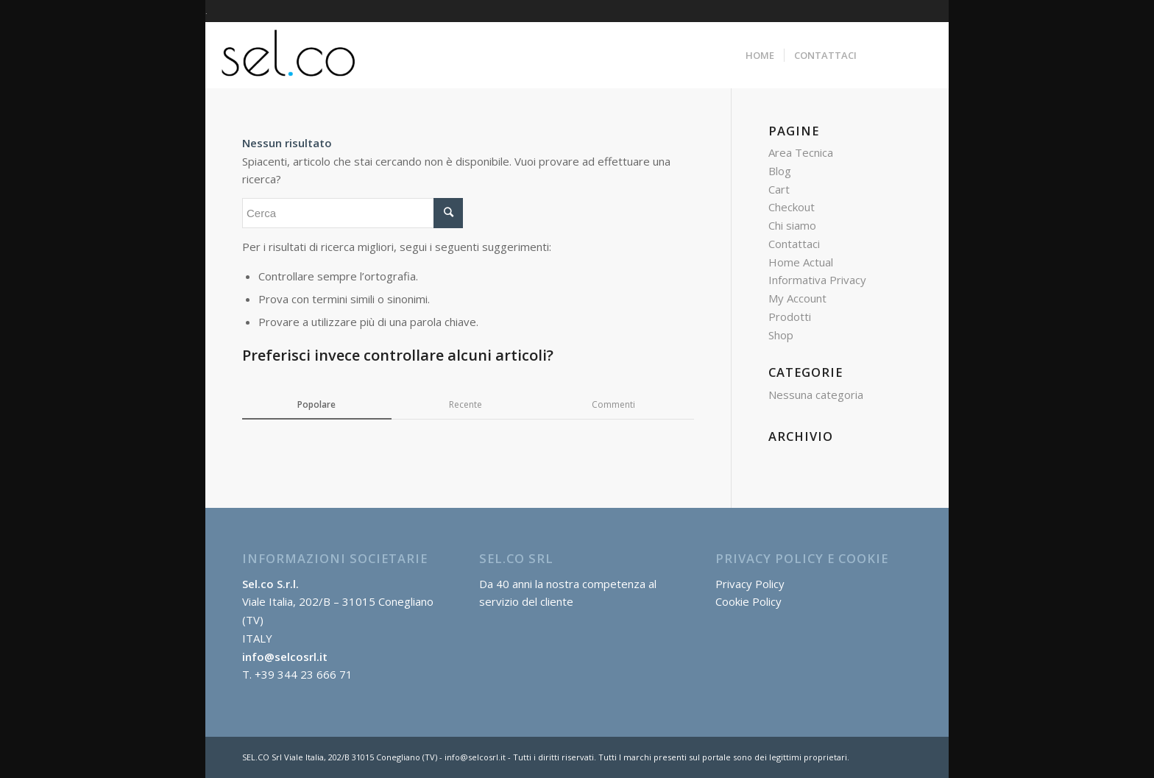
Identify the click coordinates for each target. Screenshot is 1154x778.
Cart (779, 189)
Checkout (791, 206)
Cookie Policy (748, 601)
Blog (779, 170)
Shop (780, 335)
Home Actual (800, 262)
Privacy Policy (750, 583)
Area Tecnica (800, 152)
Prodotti (789, 316)
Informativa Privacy (817, 279)
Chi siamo (792, 225)
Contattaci (794, 243)
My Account (797, 298)
